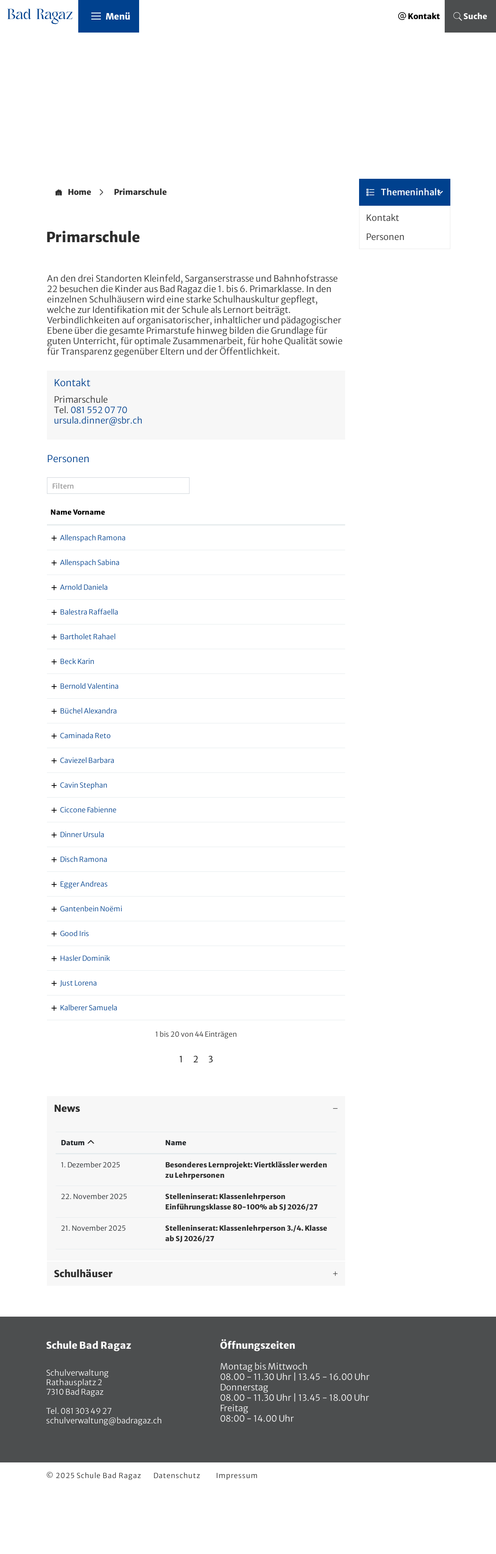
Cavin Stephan (74, 816)
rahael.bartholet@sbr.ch (284, 668)
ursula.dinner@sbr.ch (98, 420)
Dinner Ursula (72, 866)
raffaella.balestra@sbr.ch (286, 643)
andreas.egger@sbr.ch (281, 926)
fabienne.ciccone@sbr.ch (285, 841)
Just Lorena (68, 1045)
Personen (385, 237)
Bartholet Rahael (78, 668)
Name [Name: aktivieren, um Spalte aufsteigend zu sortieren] (136, 1205)
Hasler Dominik (75, 1021)
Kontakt (382, 218)
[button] (140, 193)
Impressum (237, 1538)
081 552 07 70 (98, 410)
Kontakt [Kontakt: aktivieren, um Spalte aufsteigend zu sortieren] (258, 523)
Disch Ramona (74, 901)
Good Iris (65, 996)
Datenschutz (176, 1538)
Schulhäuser (83, 1337)
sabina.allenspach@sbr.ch (287, 583)
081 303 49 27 (85, 1474)
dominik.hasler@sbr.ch (282, 1021)
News (67, 1171)
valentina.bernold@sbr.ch (287, 717)
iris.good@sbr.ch (272, 996)
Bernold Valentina (79, 717)
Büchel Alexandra (78, 742)
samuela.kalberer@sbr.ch (286, 1070)
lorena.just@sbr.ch (275, 1045)
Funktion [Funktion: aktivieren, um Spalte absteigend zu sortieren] (132, 523)
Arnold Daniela (74, 618)
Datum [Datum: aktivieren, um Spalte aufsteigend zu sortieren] (73, 1205)
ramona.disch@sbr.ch (280, 901)
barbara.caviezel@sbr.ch (284, 792)
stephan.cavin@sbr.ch (281, 816)
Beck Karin (67, 693)
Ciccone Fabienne (78, 841)
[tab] (196, 1171)
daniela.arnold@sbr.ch (281, 618)
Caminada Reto (75, 767)
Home (79, 193)
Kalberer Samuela (79, 1070)
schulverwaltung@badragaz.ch (104, 1483)
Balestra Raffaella (79, 643)
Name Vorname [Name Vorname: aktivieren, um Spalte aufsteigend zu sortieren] (66, 517)
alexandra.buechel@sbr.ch (288, 742)
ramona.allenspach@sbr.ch (289, 548)
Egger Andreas (74, 926)
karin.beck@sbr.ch (275, 693)
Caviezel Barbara (77, 792)
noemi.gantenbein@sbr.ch (288, 961)
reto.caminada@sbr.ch (282, 767)
